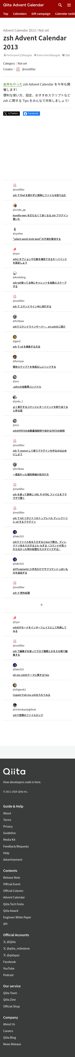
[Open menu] (69, 5)
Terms (7, 820)
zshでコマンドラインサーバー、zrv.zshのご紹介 (39, 326)
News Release (12, 1044)
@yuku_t (18, 399)
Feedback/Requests (16, 846)
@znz (16, 379)
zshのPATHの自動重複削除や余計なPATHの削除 (39, 430)
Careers (8, 1031)
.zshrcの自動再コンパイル (27, 386)
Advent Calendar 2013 (19, 30)
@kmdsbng (19, 275)
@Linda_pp (19, 207)
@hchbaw (18, 319)
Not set (43, 30)
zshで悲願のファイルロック (28, 715)
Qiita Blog (9, 1037)
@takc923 (18, 534)
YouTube (8, 968)
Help (6, 853)
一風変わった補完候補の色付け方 (31, 474)
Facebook (9, 962)
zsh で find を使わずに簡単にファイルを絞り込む (39, 195)
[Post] (11, 113)
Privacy (8, 826)
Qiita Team (10, 993)
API (5, 924)
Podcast (8, 975)
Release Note (11, 877)
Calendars (20, 14)
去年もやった (12, 84)
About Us (9, 1024)
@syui (16, 251)
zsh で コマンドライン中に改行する (32, 306)
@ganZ (17, 339)
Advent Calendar (14, 897)
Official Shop (11, 1006)
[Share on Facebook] (31, 113)
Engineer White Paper (17, 917)
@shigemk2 (19, 687)
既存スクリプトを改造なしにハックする (34, 366)
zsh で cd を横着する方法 (26, 346)
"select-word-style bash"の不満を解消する (37, 238)
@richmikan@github (24, 707)
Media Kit (9, 839)
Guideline (9, 833)
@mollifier (18, 187)
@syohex (18, 231)
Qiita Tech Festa (13, 904)
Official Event (11, 884)
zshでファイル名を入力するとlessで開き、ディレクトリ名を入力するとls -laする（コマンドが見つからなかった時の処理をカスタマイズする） (39, 545)
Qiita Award (10, 911)
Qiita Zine (9, 999)
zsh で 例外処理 (21, 592)
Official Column (13, 891)
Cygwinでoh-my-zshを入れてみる (31, 694)
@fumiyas (18, 359)
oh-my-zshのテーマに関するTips (31, 675)
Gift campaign (40, 14)
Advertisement (12, 859)
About (7, 813)
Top (5, 14)
